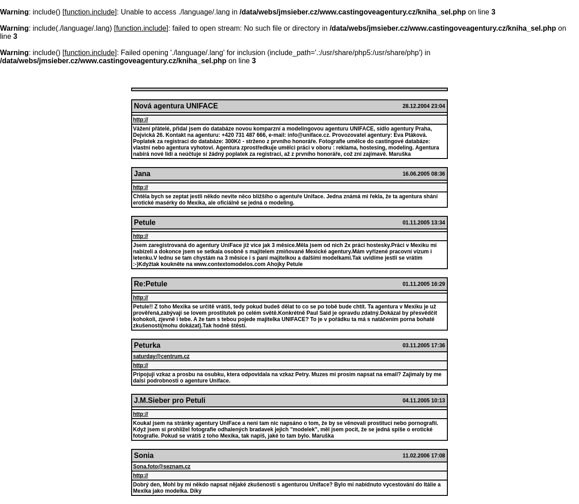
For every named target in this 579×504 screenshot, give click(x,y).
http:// (140, 120)
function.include (90, 12)
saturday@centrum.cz (161, 356)
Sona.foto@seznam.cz (161, 466)
